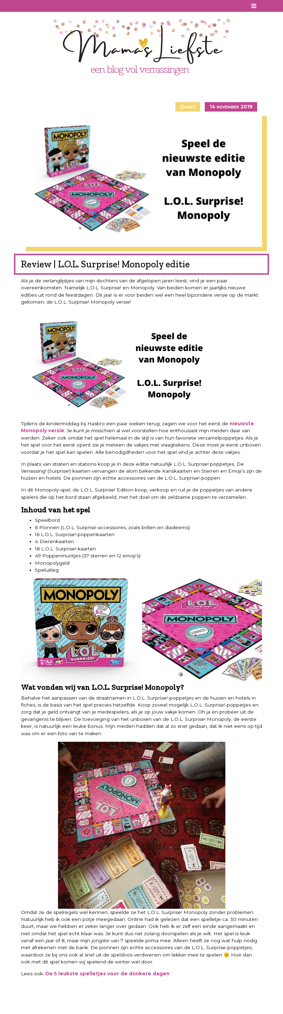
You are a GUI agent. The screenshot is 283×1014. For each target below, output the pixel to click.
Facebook (25, 5)
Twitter (54, 5)
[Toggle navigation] (253, 6)
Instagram (44, 5)
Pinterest (35, 5)
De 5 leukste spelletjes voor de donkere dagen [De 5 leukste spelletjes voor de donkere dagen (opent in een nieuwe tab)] (107, 973)
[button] (81, 630)
